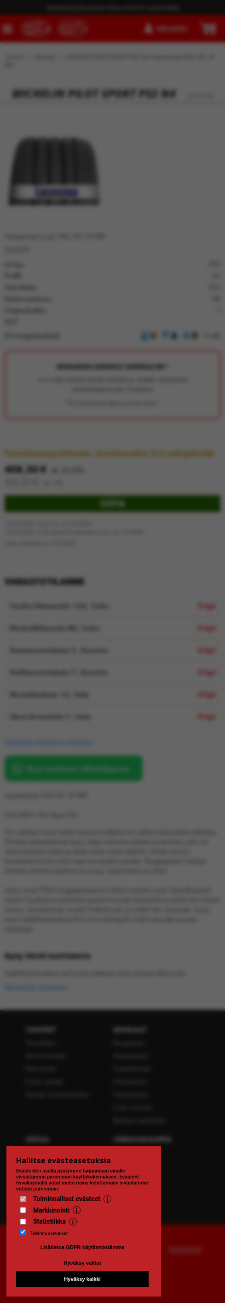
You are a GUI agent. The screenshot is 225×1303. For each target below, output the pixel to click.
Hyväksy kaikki (82, 1279)
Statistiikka (49, 1221)
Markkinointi (51, 1210)
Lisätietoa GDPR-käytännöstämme (82, 1247)
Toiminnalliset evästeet (66, 1198)
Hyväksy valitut (82, 1263)
